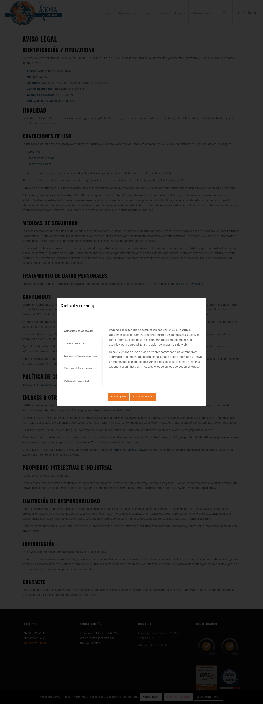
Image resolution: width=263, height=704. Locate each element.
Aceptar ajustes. (118, 396)
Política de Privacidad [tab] (76, 380)
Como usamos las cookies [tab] (78, 330)
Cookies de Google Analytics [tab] (80, 355)
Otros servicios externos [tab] (78, 368)
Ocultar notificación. (143, 396)
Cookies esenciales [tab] (75, 343)
